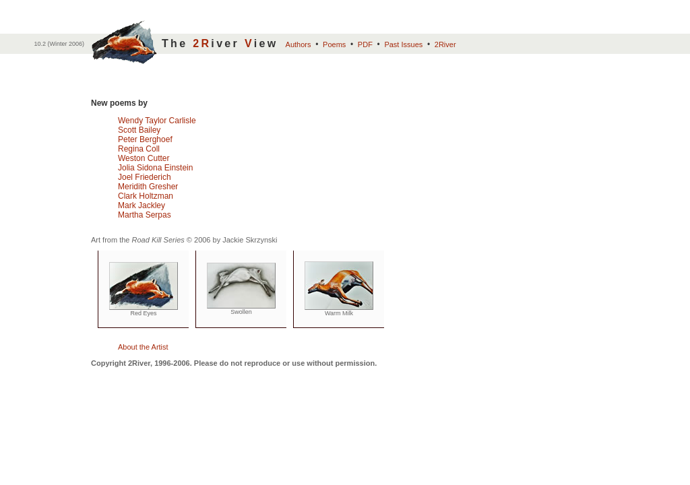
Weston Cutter (143, 158)
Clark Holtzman (145, 196)
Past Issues (403, 44)
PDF (365, 44)
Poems (334, 44)
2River (445, 44)
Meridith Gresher (148, 186)
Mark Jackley (141, 205)
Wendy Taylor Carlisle (157, 120)
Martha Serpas (144, 215)
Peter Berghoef (145, 139)
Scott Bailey (139, 130)
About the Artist (143, 347)
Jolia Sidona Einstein (155, 167)
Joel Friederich (144, 177)
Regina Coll (139, 149)
